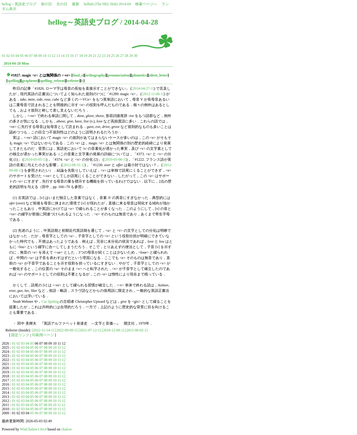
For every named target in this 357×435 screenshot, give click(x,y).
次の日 (61, 4)
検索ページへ (146, 4)
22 (99, 56)
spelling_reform (52, 81)
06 (26, 56)
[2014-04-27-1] (142, 88)
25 (113, 56)
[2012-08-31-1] (73, 165)
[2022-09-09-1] (66, 330)
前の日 (46, 4)
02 (8, 56)
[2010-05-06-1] (115, 159)
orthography (95, 75)
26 (117, 56)
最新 (75, 4)
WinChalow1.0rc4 (33, 429)
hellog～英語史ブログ (19, 4)
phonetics (139, 75)
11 (49, 56)
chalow (66, 429)
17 (76, 56)
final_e (78, 75)
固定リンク (20, 335)
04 (17, 56)
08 (35, 56)
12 (53, 56)
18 (81, 56)
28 (126, 56)
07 (31, 56)
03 (13, 56)
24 (108, 56)
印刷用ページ (43, 335)
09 (40, 56)
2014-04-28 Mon (16, 63)
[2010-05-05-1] (35, 159)
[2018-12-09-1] (113, 330)
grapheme (29, 81)
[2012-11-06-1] (153, 94)
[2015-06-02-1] (136, 330)
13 (58, 56)
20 (90, 56)
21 (94, 56)
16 (72, 56)
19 (85, 56)
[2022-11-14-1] (43, 330)
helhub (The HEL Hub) (101, 4)
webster (73, 81)
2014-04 (125, 4)
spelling (13, 81)
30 (135, 56)
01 (3, 56)
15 (67, 56)
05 (22, 56)
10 (44, 56)
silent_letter (158, 75)
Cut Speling (50, 301)
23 (103, 56)
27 (122, 56)
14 (62, 56)
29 (131, 56)
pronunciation (119, 75)
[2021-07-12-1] (89, 330)
